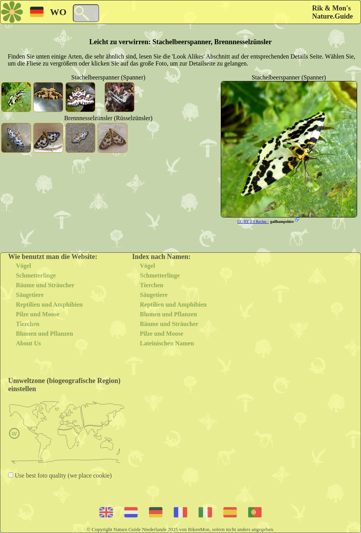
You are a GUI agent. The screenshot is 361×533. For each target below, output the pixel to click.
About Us (28, 343)
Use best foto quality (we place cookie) (62, 475)
